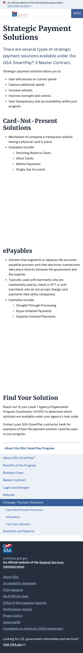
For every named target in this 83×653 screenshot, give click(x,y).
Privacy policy (13, 615)
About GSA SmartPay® (19, 458)
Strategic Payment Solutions (23, 502)
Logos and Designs (16, 487)
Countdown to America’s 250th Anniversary (33, 628)
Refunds (9, 495)
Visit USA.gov (13, 644)
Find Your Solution (18, 524)
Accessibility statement (19, 583)
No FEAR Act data (15, 596)
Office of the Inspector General (24, 603)
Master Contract (14, 480)
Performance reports (17, 609)
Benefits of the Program (19, 465)
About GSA (11, 577)
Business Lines (13, 473)
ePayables (13, 517)
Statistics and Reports (18, 531)
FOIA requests (13, 590)
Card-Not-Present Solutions (24, 509)
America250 (11, 622)
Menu (77, 13)
